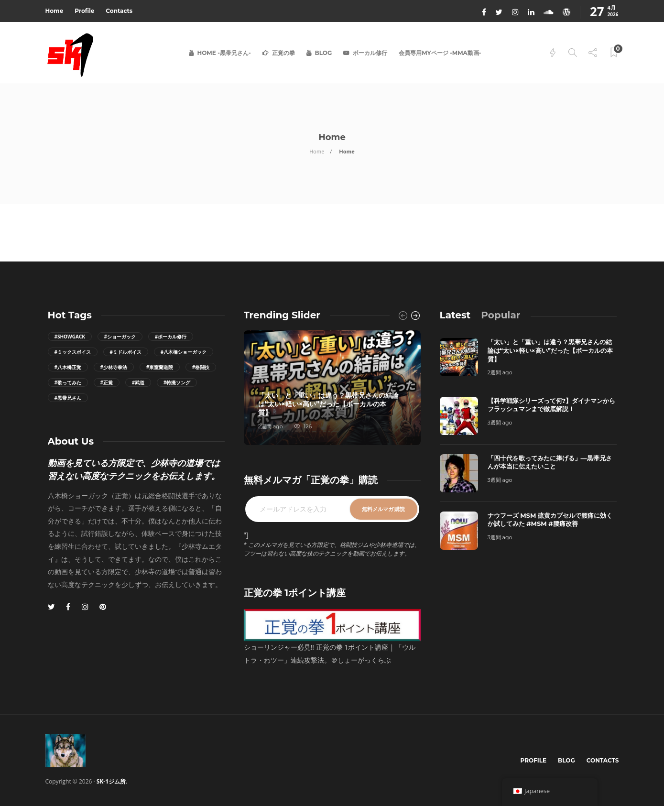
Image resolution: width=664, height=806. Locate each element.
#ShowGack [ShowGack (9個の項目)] (69, 336)
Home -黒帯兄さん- (224, 52)
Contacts (119, 10)
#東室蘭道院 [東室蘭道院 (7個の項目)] (159, 367)
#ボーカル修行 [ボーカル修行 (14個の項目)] (170, 336)
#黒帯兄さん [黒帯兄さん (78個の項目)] (67, 397)
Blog (323, 52)
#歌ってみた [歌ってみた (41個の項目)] (67, 382)
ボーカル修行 (370, 52)
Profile (84, 10)
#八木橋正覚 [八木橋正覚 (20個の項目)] (67, 367)
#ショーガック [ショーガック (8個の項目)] (120, 336)
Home (54, 10)
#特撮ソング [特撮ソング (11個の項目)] (176, 382)
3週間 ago (500, 422)
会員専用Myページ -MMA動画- (440, 52)
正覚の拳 (283, 52)
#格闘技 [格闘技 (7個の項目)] (200, 367)
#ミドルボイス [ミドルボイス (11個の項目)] (126, 352)
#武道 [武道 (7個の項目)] (138, 382)
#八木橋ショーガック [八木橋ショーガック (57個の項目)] (184, 352)
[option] (332, 388)
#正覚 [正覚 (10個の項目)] (106, 382)
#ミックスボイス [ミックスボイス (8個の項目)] (72, 352)
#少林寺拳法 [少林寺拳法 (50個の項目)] (113, 367)
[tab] (455, 315)
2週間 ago (270, 426)
